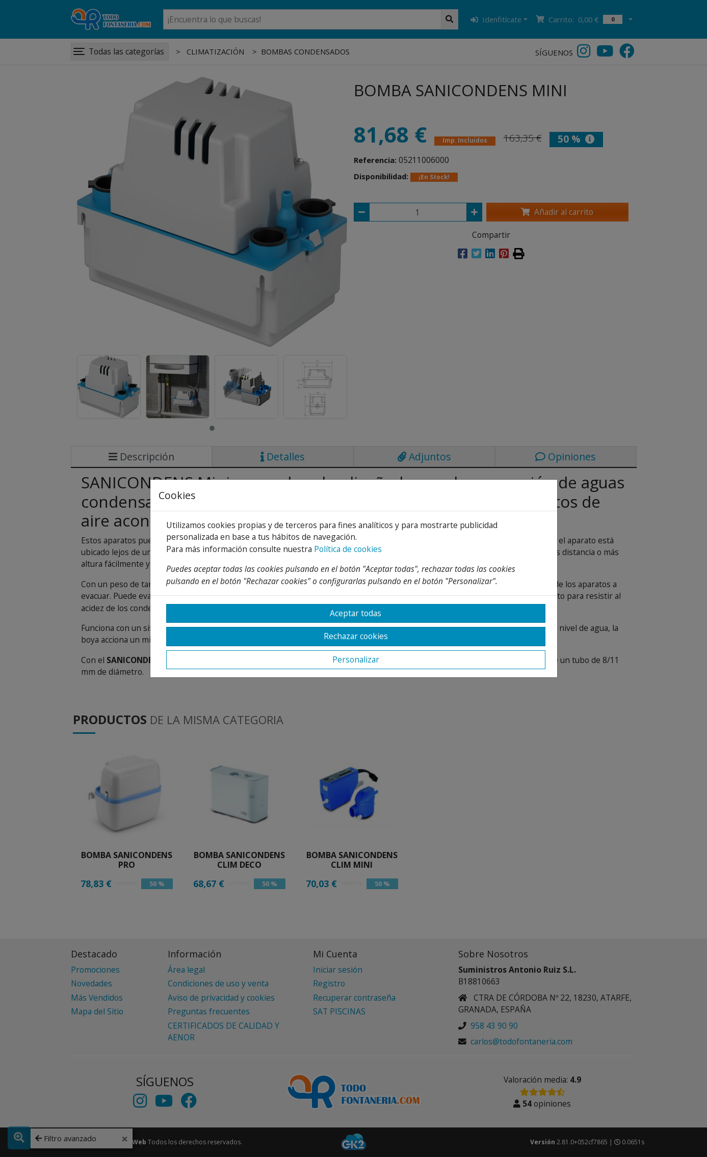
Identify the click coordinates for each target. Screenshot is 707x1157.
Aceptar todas (355, 613)
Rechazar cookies (356, 636)
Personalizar (355, 659)
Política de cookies (348, 549)
